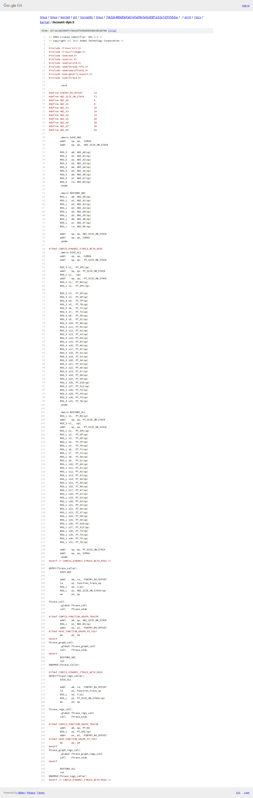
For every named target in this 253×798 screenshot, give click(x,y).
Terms (41, 792)
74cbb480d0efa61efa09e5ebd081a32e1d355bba (142, 17)
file (112, 30)
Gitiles (21, 792)
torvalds (86, 17)
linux (43, 17)
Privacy (31, 792)
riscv (197, 17)
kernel (65, 17)
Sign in (245, 5)
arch (187, 17)
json (246, 792)
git (75, 17)
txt (238, 792)
